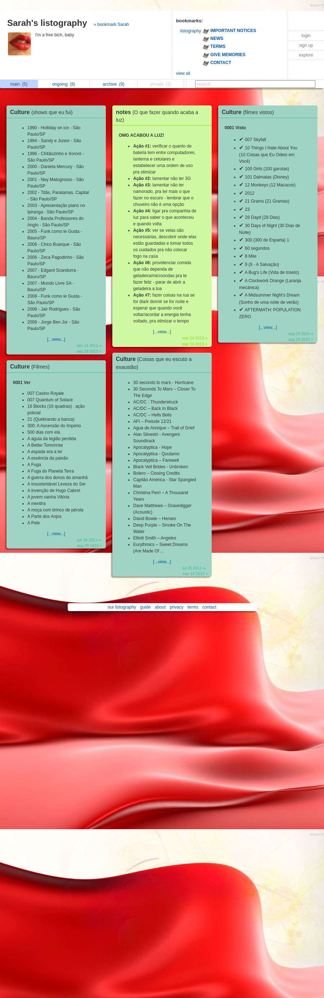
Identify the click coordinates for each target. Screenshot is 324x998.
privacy (176, 607)
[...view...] (56, 339)
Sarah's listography (47, 23)
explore (306, 55)
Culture (43, 112)
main (18, 84)
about (160, 607)
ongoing (63, 84)
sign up (306, 45)
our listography (122, 607)
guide (145, 607)
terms (193, 607)
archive (113, 84)
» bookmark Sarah (111, 24)
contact (209, 607)
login (305, 35)
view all (183, 73)
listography (190, 30)
